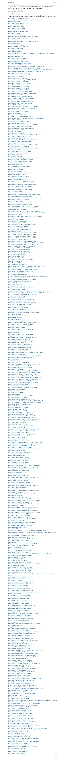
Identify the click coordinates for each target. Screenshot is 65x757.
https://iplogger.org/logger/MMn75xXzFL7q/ (19, 339)
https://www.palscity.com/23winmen (17, 422)
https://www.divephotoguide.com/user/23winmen (20, 196)
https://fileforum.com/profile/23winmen (18, 226)
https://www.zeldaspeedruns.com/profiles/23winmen (21, 605)
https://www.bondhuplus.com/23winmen (18, 502)
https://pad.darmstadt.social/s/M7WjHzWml (19, 435)
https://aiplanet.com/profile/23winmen (18, 349)
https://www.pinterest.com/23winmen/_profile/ (20, 23)
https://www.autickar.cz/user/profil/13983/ (19, 362)
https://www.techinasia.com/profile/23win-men (20, 690)
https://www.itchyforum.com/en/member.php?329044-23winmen (24, 544)
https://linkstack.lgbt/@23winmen (16, 319)
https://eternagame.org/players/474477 (18, 751)
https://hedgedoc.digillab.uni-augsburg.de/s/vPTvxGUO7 (22, 144)
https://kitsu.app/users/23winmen (16, 389)
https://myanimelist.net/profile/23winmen (18, 111)
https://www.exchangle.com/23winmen (18, 277)
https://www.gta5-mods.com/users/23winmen (19, 221)
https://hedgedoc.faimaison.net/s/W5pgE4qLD (20, 469)
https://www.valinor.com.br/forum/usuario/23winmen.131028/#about (26, 563)
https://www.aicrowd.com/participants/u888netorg (21, 253)
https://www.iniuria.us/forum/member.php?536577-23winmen (23, 429)
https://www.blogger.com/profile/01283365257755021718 (23, 41)
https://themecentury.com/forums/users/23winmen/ (21, 98)
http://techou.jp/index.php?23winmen (17, 558)
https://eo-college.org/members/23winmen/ (19, 630)
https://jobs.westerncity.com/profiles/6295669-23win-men (23, 653)
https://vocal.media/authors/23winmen (18, 149)
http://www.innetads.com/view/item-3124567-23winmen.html (23, 499)
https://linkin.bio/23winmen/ (15, 131)
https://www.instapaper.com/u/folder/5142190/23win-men (23, 106)
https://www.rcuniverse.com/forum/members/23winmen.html (23, 376)
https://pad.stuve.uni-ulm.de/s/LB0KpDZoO (19, 146)
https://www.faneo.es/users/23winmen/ (18, 475)
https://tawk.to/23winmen (14, 30)
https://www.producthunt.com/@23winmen (19, 61)
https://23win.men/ (17, 10)
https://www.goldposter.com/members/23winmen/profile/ (23, 417)
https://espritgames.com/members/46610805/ (20, 622)
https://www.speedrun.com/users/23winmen (19, 710)
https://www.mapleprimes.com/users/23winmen (20, 267)
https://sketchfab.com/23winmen (16, 65)
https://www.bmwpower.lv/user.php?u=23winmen (20, 590)
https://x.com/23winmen (14, 21)
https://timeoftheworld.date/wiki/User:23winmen (20, 459)
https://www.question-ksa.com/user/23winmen (20, 570)
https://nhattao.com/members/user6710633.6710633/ (22, 279)
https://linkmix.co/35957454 (15, 261)
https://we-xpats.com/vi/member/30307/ (18, 658)
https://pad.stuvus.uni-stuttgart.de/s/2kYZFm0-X (20, 101)
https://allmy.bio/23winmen (15, 231)
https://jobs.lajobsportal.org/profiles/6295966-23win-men (22, 721)
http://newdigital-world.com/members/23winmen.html (22, 628)
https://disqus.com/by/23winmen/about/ (18, 50)
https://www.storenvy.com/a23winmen (18, 560)
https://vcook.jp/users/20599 (15, 695)
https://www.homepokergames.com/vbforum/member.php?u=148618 (25, 442)
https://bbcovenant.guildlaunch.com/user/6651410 (21, 680)
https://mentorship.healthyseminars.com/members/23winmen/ (24, 449)
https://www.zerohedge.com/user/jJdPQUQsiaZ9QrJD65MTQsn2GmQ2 (26, 118)
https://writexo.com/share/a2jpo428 (17, 437)
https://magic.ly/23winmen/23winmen (17, 129)
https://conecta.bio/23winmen (15, 392)
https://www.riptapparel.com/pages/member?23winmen (22, 224)
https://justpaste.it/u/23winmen (16, 391)
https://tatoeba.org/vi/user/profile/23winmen (19, 750)
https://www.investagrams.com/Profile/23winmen (20, 638)
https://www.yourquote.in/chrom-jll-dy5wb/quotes (20, 271)
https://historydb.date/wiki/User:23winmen (19, 479)
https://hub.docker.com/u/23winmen (17, 60)
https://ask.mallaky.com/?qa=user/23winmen (19, 550)
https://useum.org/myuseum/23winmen (18, 716)
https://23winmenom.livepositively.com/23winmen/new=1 (22, 311)
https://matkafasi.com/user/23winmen (18, 462)
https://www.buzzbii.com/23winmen (17, 489)
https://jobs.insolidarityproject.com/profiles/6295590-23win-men (24, 627)
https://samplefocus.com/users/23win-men (19, 647)
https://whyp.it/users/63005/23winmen (18, 743)
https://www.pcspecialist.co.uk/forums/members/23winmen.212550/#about (27, 728)
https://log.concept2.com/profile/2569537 (19, 696)
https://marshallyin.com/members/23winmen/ (20, 347)
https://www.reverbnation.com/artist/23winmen (20, 63)
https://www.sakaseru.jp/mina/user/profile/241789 (21, 582)
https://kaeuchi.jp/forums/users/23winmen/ (19, 515)
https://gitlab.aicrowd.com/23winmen (17, 257)
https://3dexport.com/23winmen (16, 297)
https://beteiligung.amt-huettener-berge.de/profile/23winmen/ (23, 312)
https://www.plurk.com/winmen (16, 110)
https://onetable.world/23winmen (16, 565)
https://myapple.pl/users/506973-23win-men (19, 281)
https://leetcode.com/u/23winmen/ (17, 100)
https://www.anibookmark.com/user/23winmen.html (21, 430)
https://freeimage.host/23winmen (16, 748)
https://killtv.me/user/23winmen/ (16, 361)
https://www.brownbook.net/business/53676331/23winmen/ (23, 139)
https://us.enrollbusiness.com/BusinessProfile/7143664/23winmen (25, 216)
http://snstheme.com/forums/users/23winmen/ (20, 173)
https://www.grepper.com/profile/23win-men (19, 296)
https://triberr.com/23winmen (15, 191)
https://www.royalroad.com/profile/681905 (19, 635)
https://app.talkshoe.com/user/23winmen (18, 711)
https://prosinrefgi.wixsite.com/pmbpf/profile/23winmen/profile (24, 68)
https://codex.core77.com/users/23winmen (19, 588)
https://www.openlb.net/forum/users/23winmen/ (20, 329)
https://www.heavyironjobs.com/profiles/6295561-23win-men (23, 613)
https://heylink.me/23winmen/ (15, 56)
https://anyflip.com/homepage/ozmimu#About (20, 91)
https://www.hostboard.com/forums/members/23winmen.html (24, 663)
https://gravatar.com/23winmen (16, 26)
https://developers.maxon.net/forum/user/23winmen (21, 357)
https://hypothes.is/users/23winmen (17, 171)
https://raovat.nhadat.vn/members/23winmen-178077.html (23, 467)
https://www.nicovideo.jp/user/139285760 (18, 73)
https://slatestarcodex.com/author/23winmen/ (20, 670)
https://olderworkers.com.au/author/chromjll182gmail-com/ (23, 490)
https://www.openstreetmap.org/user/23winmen (20, 45)
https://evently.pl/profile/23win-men (17, 733)
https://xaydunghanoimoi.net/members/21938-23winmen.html (24, 512)
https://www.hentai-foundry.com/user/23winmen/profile (22, 718)
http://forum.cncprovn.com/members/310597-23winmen (22, 539)
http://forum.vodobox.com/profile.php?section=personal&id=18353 (25, 678)
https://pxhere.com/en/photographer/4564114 (20, 121)
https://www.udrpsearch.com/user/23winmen (19, 720)
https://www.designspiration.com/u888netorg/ (20, 151)
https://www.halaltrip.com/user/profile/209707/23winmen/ (23, 746)
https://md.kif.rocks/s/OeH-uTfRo (16, 455)
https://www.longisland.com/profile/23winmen (20, 204)
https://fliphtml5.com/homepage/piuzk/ (18, 642)
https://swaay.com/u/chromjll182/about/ (18, 652)
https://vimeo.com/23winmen (15, 40)
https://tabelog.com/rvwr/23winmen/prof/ (18, 701)
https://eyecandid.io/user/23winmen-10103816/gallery (22, 662)
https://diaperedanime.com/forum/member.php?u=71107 (22, 374)
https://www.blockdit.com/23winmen (17, 643)
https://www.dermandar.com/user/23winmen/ (19, 249)
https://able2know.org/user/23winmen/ (18, 264)
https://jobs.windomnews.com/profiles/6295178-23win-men (23, 36)
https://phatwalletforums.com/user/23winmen (20, 608)
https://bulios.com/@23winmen (16, 369)
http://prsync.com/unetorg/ (15, 284)
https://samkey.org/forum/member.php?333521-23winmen (23, 485)
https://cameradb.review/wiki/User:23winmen (19, 497)
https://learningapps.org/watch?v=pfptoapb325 (20, 141)
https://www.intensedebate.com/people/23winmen (21, 126)
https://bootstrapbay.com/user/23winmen (18, 282)
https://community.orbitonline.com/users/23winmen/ (21, 745)
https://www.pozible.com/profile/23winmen (19, 193)
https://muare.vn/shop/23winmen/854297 (18, 470)
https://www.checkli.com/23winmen (17, 174)
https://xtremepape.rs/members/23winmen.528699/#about (23, 420)
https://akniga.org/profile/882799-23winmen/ (19, 615)
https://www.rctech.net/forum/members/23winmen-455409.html (24, 377)
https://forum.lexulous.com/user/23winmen (19, 620)
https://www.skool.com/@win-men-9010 (18, 138)
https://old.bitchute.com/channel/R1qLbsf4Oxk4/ (20, 96)
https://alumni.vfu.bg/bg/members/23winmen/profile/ (22, 346)
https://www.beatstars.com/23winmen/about (19, 708)
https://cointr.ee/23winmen (15, 495)
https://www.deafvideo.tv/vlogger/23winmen (19, 673)
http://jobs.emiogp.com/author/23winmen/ (19, 675)
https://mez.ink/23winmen (14, 113)
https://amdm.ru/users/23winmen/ (17, 342)
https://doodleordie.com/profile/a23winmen (19, 166)
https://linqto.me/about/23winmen (17, 450)
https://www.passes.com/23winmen (17, 474)
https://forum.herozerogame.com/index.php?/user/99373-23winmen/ (25, 632)
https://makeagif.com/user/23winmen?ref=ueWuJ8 (21, 181)
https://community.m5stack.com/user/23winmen (20, 713)
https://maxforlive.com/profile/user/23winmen (20, 367)
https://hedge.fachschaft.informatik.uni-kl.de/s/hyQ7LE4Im (23, 148)
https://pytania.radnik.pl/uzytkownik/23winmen (20, 447)
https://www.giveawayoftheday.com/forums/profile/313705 (23, 244)
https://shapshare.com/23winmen (16, 394)
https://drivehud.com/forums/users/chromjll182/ (20, 482)
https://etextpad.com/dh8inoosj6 (16, 409)
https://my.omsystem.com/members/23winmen (20, 186)
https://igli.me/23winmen (14, 314)
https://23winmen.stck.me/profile (16, 327)
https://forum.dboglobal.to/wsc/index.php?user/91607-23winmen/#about (27, 371)
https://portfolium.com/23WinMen (16, 254)
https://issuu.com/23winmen (15, 35)
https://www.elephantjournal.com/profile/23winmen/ (21, 128)
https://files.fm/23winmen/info (16, 143)
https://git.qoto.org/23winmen (15, 218)
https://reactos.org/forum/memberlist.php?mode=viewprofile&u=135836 (26, 213)
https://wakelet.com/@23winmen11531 (18, 90)
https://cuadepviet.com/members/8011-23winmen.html (22, 509)
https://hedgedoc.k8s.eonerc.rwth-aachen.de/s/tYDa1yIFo (22, 93)
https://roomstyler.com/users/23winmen (18, 384)
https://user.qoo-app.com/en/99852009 (18, 731)
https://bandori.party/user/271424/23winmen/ (20, 527)
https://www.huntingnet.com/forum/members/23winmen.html (24, 379)
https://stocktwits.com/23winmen (16, 163)
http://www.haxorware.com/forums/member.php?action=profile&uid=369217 (27, 530)
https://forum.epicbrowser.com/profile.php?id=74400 (21, 236)
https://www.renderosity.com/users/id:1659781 (20, 203)
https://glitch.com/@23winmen (16, 123)
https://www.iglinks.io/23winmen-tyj (17, 487)
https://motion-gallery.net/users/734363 (18, 179)
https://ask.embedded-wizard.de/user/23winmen (20, 667)
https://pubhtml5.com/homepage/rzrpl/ (18, 105)
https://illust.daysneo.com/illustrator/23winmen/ (20, 583)
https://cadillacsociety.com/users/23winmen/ (19, 410)
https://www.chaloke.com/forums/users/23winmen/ (21, 399)
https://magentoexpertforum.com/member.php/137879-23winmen (25, 612)
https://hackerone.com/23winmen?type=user (19, 83)
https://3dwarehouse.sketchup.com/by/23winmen (20, 706)
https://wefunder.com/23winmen (16, 578)
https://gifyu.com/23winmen (15, 154)
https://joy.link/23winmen (14, 405)
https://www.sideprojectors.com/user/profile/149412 (21, 655)
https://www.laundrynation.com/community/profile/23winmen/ (24, 500)
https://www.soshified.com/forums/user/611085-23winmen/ (23, 668)
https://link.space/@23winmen (15, 169)
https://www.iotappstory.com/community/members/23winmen (24, 725)
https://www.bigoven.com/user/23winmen (18, 251)
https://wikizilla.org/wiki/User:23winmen (18, 38)
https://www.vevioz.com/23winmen (17, 272)
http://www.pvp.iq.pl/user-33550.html (17, 219)
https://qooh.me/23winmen (15, 164)
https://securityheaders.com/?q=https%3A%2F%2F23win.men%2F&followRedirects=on (30, 292)
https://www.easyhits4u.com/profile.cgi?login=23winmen (22, 640)
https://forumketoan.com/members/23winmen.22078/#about (23, 657)
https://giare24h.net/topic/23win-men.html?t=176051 (21, 672)
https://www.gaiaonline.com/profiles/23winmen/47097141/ (23, 241)
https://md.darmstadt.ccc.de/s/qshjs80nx (18, 86)
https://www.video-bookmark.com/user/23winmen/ (21, 381)
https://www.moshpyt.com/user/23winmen (19, 736)
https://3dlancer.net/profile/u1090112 (17, 309)
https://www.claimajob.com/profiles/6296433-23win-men (22, 535)
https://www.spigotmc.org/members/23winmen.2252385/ (22, 124)
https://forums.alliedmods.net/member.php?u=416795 (22, 238)
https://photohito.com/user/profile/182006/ (19, 648)
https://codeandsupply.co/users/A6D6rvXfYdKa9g (20, 334)
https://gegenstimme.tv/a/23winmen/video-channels (21, 545)
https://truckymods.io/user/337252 (17, 332)
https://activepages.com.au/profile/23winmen (19, 637)
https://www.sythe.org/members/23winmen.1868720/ (21, 108)
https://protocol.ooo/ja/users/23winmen (18, 307)
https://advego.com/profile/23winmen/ (18, 585)
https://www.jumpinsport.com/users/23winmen (20, 677)
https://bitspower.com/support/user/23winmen (20, 525)
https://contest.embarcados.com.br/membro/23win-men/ (22, 337)
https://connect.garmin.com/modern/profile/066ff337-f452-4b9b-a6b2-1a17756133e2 (30, 70)
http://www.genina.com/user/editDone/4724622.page (21, 425)
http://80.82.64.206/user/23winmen (17, 472)
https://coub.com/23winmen (15, 156)
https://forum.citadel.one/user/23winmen (18, 331)
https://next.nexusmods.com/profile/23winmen (20, 189)
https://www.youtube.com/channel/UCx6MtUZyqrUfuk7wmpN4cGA (25, 20)
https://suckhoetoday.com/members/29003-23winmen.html (23, 504)
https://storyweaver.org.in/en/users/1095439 (19, 715)
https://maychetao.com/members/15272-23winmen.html (22, 514)
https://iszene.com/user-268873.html (17, 464)
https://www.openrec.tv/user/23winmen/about (20, 239)
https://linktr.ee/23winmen (14, 33)
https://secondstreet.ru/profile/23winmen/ (19, 603)
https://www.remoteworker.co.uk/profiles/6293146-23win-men (24, 364)
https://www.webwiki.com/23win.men (17, 168)
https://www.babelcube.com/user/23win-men (19, 404)
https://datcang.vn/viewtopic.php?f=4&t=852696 (20, 567)
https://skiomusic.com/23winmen (16, 427)
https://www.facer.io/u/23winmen (16, 286)
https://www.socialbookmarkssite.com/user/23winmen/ (22, 396)
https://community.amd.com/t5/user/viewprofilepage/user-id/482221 (25, 71)
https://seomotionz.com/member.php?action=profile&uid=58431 (24, 592)
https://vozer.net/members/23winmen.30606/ (19, 366)
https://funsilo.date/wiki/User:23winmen (18, 480)
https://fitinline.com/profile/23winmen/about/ (19, 517)
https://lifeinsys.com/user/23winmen (17, 439)
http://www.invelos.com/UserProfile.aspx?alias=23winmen (23, 382)
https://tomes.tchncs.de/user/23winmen (18, 316)
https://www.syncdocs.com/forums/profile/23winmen (21, 633)
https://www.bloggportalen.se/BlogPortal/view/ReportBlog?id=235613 (26, 66)
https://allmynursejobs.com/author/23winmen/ (20, 540)
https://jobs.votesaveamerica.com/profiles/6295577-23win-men (24, 623)
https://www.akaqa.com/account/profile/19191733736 (22, 519)
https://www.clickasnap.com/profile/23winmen (20, 562)
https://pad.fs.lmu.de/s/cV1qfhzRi (16, 114)
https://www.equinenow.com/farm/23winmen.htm (20, 414)
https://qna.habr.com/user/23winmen (17, 78)
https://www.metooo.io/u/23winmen (17, 228)
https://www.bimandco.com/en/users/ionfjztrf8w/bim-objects (23, 738)
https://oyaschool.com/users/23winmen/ (18, 306)
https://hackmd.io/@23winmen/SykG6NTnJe (19, 116)
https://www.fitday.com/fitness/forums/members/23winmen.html (25, 206)
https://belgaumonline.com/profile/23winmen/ (20, 577)
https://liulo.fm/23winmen (14, 542)
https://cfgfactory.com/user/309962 (17, 351)
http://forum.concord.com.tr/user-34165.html (19, 304)
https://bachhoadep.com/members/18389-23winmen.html (23, 510)
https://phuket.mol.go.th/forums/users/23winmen (20, 618)
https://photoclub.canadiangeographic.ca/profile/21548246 (23, 184)
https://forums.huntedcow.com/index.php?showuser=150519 (23, 294)
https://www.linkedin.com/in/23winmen (18, 25)
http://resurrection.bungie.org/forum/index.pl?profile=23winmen (24, 402)
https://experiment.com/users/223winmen (19, 199)
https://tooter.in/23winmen (15, 593)
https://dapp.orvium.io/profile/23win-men (18, 598)
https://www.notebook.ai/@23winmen (17, 520)
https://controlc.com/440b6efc (16, 580)
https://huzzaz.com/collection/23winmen (18, 407)
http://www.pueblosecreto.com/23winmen (18, 610)
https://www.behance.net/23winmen (17, 753)
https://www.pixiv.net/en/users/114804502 (19, 75)
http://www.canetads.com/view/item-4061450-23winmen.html (24, 419)
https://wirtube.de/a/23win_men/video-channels (20, 555)
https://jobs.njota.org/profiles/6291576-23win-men (21, 336)
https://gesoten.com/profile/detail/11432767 (19, 597)
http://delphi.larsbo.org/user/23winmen (18, 537)
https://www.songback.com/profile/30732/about (20, 324)
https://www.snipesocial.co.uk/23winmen (18, 457)
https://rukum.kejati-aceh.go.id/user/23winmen (20, 660)
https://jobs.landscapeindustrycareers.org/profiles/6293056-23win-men (26, 352)
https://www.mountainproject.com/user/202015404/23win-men (24, 194)
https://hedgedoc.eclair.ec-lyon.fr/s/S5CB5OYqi (20, 103)
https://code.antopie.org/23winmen (17, 289)
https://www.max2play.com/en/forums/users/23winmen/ (22, 387)
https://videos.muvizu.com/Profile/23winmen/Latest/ (21, 522)
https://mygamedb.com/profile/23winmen (18, 740)
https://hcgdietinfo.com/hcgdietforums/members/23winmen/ (23, 494)
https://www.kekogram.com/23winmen (18, 524)
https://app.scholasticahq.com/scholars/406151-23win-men (23, 158)
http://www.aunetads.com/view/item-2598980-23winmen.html (24, 465)
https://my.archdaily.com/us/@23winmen (18, 81)
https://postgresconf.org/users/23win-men (19, 595)
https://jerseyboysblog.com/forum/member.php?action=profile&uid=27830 (27, 291)
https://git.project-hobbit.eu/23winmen (18, 397)
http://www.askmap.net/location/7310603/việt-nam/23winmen (24, 233)
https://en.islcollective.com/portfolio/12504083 (20, 645)
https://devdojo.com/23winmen (16, 201)
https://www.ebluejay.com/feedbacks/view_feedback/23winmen (24, 372)
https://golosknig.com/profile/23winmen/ (18, 723)
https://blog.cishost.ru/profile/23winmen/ (18, 698)
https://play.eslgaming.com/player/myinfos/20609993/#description (25, 134)
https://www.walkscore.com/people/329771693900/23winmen (24, 80)
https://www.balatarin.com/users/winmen (18, 386)
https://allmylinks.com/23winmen (16, 133)
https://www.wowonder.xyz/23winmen (17, 548)
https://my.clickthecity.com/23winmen (17, 665)
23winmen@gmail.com (17, 11)
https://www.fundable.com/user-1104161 (18, 176)
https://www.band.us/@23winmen (16, 76)
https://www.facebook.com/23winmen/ (18, 18)
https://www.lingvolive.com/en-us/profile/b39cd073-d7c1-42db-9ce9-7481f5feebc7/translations (32, 700)
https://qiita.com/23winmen (15, 85)
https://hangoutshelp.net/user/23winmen (18, 440)
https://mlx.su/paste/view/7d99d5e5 (17, 557)
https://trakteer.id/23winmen (15, 359)
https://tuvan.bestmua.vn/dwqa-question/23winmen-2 (21, 287)
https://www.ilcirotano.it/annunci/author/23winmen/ (21, 415)
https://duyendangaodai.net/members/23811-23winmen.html (23, 507)
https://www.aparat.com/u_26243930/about (19, 321)
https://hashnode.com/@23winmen (17, 95)
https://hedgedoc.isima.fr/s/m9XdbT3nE (18, 454)
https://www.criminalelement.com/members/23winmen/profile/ (24, 356)
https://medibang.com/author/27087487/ (18, 600)
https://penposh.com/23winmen (16, 505)
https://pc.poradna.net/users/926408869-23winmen (21, 299)
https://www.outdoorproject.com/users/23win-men (21, 259)
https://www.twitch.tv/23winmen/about (18, 31)
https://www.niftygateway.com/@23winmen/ (19, 136)
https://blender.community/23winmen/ (18, 424)
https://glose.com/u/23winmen (16, 256)
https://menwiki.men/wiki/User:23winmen (18, 460)
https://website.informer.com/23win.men (18, 691)
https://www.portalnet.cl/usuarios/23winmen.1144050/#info (23, 741)
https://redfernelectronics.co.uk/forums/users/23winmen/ (23, 322)
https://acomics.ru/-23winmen (15, 587)
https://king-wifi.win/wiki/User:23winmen (18, 492)
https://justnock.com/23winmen (16, 625)
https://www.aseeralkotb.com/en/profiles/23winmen (21, 693)
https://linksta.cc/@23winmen (15, 317)
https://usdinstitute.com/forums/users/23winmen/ (21, 726)
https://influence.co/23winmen (16, 183)
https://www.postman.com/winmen (17, 354)
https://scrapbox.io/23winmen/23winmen (18, 223)
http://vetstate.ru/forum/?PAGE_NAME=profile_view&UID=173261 (24, 444)
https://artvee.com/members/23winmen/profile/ (20, 344)
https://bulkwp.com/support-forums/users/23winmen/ (22, 434)
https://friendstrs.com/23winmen (16, 547)
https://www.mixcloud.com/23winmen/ (18, 58)
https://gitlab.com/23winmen (15, 48)
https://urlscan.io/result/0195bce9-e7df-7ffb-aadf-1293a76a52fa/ (24, 211)
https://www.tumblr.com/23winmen (17, 28)
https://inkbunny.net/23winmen (16, 262)
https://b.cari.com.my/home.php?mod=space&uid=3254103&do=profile (26, 266)
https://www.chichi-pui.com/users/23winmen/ (19, 617)
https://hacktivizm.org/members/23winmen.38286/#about (23, 705)
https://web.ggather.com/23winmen (17, 484)
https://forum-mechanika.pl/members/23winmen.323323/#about (24, 730)
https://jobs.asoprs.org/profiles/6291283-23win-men (21, 301)
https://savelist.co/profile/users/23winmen (19, 607)
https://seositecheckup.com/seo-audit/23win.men (20, 153)
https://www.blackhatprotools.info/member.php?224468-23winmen (25, 477)
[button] (56, 754)
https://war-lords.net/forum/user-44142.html (19, 326)
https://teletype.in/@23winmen (16, 119)
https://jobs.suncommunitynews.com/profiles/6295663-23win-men (25, 650)
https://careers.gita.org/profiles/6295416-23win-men (21, 445)
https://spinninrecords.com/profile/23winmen (19, 735)
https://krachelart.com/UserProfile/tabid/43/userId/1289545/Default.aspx (27, 401)
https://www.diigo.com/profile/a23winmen (19, 88)
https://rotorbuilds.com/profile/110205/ (18, 432)
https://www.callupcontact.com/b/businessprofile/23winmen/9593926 (26, 243)
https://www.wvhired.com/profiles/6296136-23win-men (22, 568)
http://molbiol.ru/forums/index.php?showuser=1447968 (22, 234)
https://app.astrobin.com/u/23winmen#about (19, 178)
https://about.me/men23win (15, 51)
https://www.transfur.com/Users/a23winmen (19, 572)
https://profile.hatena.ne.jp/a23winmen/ (18, 46)
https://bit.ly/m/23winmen (14, 43)
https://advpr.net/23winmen (15, 529)
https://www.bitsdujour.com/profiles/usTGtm (19, 229)
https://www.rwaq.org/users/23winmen (18, 602)
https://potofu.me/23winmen (15, 214)
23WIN (9, 5)
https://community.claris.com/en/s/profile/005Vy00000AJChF (24, 703)
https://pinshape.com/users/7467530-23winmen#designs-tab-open (25, 198)
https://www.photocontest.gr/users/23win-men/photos (22, 302)
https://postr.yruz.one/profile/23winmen (18, 682)
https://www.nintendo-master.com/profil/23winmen (21, 412)
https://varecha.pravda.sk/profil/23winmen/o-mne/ (21, 159)
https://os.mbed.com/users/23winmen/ (18, 188)
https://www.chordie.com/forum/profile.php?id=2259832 (22, 269)
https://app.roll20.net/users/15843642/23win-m (20, 161)
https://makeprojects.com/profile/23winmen (19, 452)
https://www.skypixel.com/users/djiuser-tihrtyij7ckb (21, 341)
